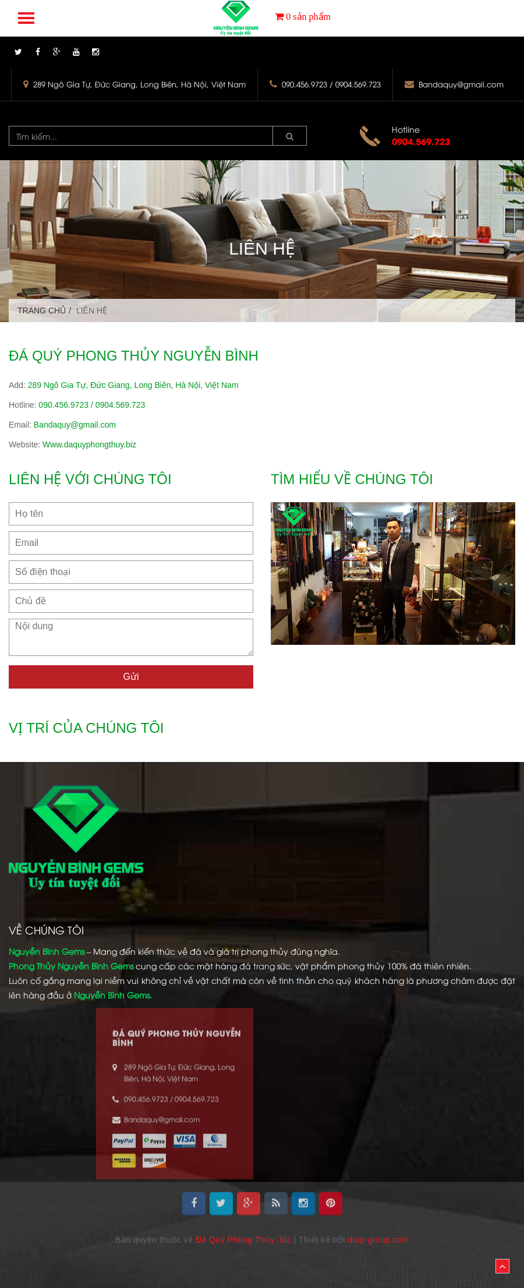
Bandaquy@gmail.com (461, 84)
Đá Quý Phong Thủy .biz (243, 1239)
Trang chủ (41, 310)
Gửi (131, 677)
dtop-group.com (378, 1239)
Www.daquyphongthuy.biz (89, 444)
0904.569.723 (421, 141)
